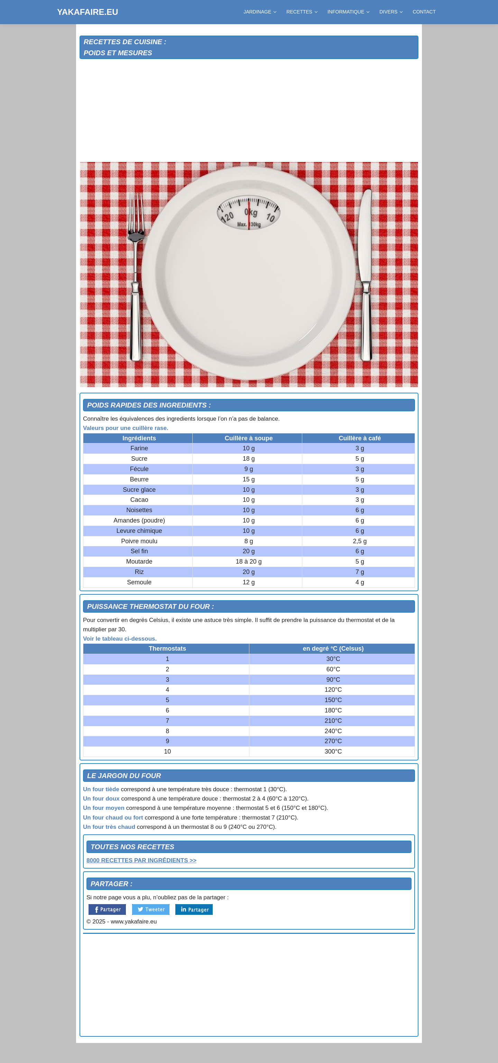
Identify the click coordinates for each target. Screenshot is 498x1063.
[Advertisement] (249, 111)
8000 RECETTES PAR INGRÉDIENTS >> (141, 860)
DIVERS (390, 12)
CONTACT (424, 12)
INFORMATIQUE (348, 12)
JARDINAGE (259, 12)
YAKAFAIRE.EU (87, 12)
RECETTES (301, 12)
